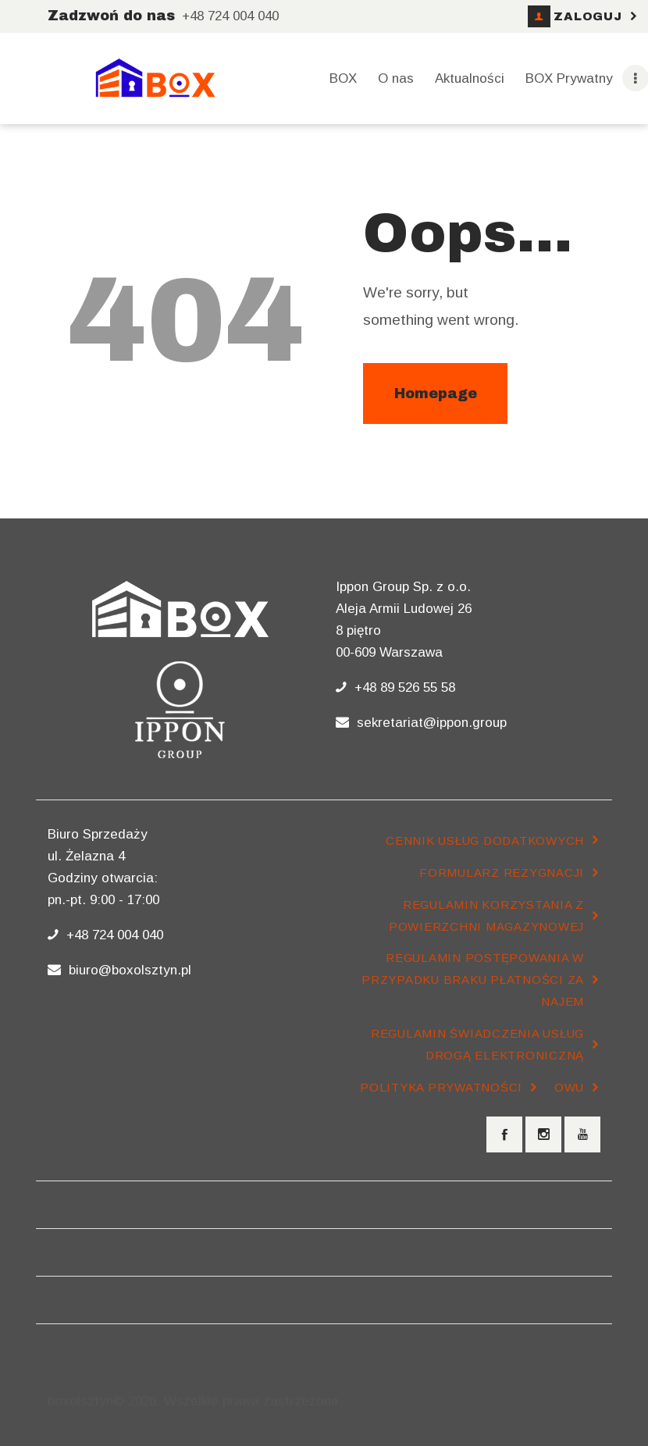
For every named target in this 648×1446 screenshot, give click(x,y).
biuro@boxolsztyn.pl (128, 970)
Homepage (435, 393)
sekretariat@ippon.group (430, 722)
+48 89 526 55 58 (403, 687)
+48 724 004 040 (112, 935)
